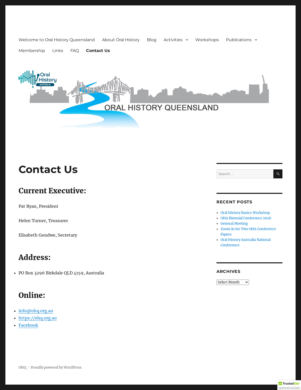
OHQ (22, 367)
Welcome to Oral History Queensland (57, 39)
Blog (151, 39)
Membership (32, 50)
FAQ (74, 50)
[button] (289, 385)
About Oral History (121, 39)
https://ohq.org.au (38, 317)
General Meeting (234, 223)
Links (57, 50)
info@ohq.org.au (36, 310)
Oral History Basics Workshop (245, 213)
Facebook (28, 325)
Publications (239, 39)
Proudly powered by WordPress (56, 367)
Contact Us (98, 50)
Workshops (207, 39)
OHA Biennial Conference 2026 (246, 218)
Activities (173, 39)
